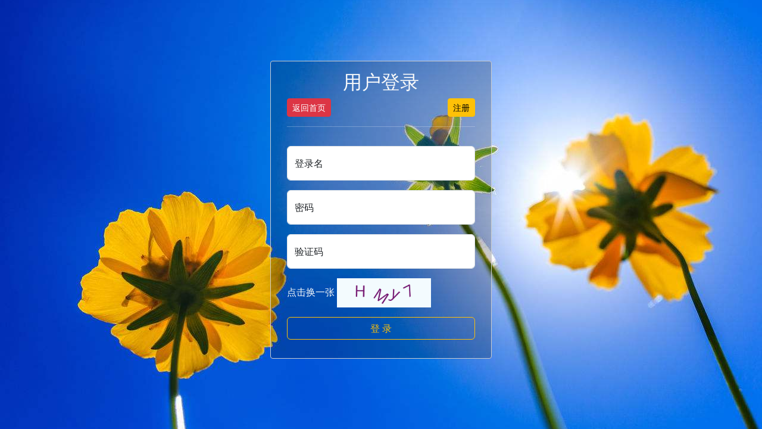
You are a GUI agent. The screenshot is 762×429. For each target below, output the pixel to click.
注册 (461, 107)
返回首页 (309, 107)
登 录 (381, 328)
